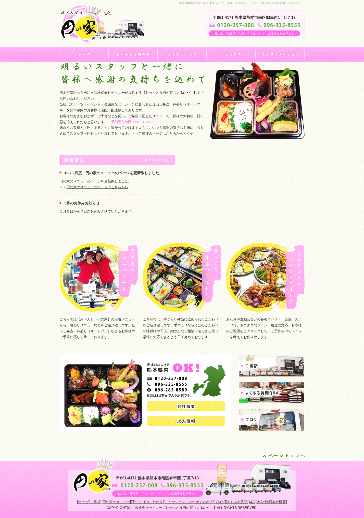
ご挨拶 (95, 502)
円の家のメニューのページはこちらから (97, 187)
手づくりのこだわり (147, 502)
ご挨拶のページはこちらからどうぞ (165, 133)
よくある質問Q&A (241, 502)
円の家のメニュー (116, 502)
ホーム (83, 502)
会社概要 (279, 502)
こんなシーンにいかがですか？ (189, 502)
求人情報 (263, 502)
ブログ (219, 502)
